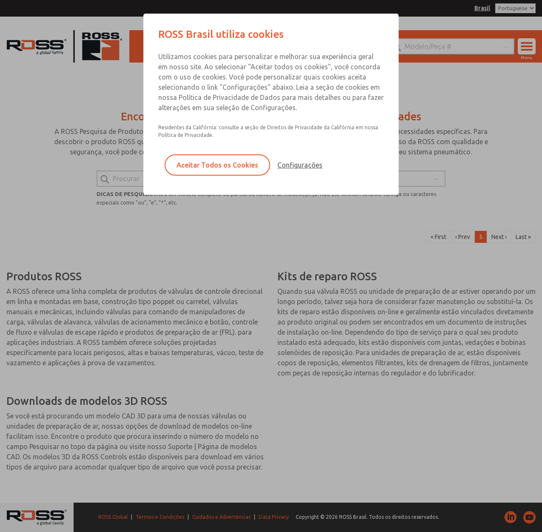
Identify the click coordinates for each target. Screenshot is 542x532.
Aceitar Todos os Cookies (217, 165)
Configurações (299, 165)
